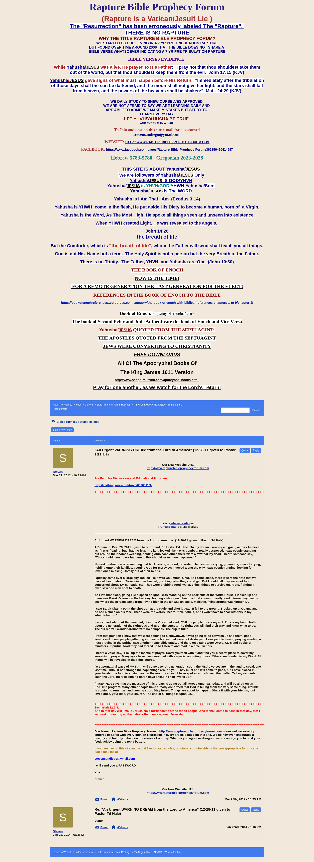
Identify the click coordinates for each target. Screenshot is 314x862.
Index (78, 404)
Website (122, 799)
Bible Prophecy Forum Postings (113, 404)
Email (104, 799)
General (89, 404)
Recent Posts (60, 409)
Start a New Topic (62, 429)
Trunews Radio (168, 526)
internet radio (180, 523)
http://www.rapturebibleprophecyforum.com (178, 468)
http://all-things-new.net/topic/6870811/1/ (123, 485)
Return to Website (62, 404)
